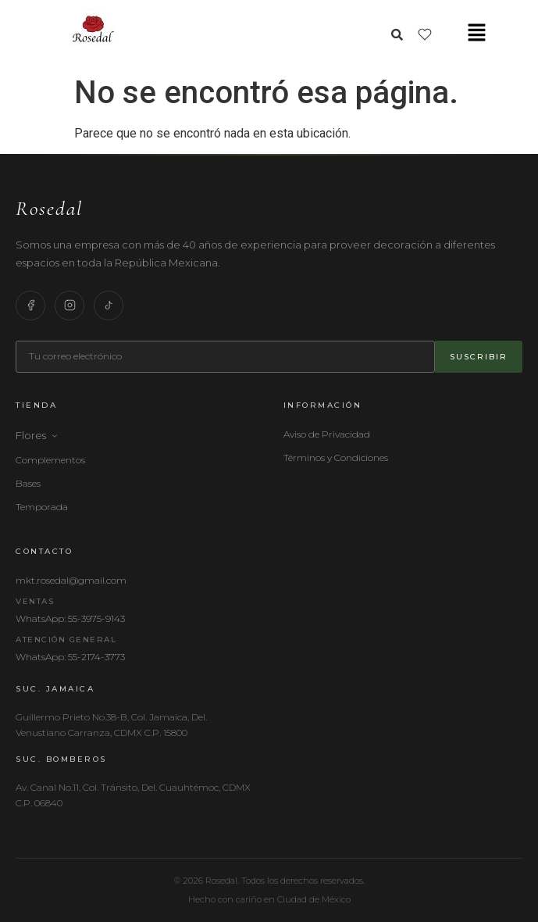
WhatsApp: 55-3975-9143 (70, 618)
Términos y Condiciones (335, 457)
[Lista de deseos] (425, 34)
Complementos (50, 460)
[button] (476, 33)
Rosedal (49, 208)
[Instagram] (69, 305)
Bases (28, 483)
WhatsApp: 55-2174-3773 (70, 657)
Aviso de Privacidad (326, 434)
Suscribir (479, 357)
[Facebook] (30, 305)
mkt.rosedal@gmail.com (71, 580)
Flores (37, 435)
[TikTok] (108, 305)
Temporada (42, 507)
